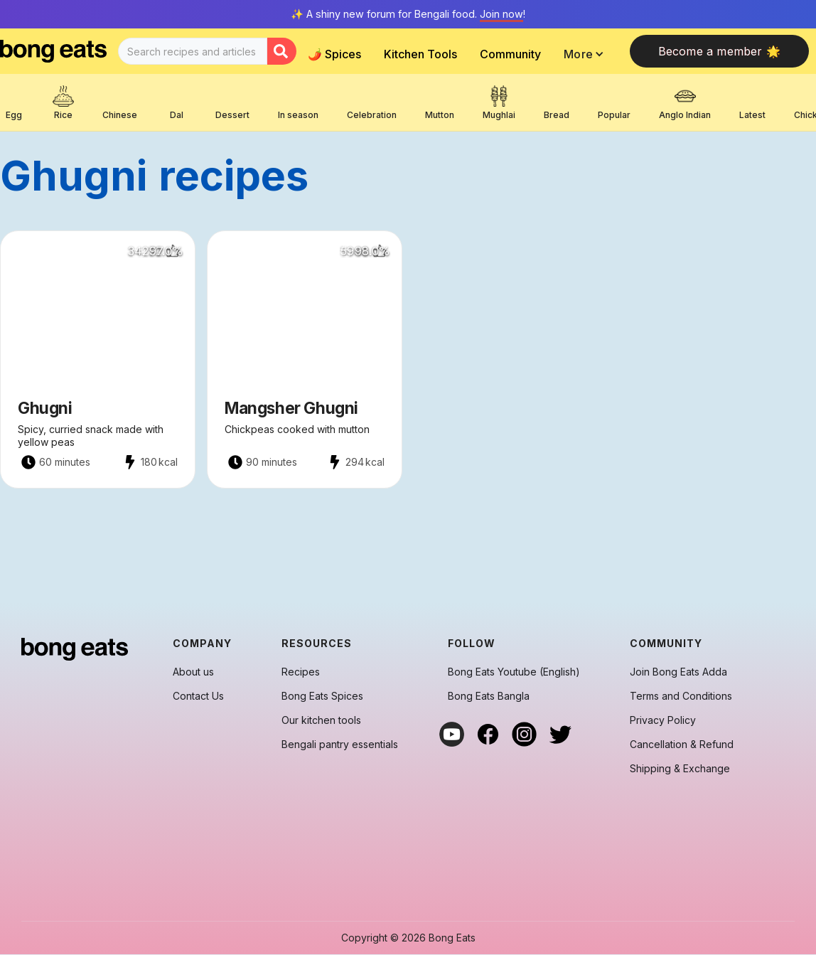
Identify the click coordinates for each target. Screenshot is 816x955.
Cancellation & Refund (682, 744)
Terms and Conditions (681, 696)
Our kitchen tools (321, 720)
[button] (587, 54)
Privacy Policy (663, 720)
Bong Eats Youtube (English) (514, 672)
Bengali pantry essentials (339, 744)
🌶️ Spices (334, 54)
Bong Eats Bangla (489, 696)
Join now (501, 14)
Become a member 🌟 (719, 51)
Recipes (300, 672)
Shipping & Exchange (680, 768)
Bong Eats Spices (322, 696)
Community (510, 54)
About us (193, 672)
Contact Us (198, 696)
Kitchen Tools (420, 54)
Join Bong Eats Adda (678, 672)
